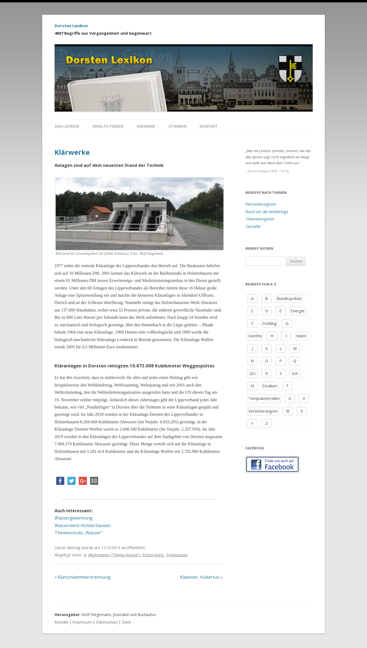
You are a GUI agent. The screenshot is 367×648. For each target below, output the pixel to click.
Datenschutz (107, 622)
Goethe (255, 335)
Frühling (269, 323)
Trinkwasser (177, 554)
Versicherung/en (262, 411)
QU (252, 373)
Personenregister (261, 204)
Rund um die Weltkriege (266, 211)
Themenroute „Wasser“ (78, 533)
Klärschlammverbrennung (83, 577)
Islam (301, 335)
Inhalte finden (107, 126)
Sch (295, 373)
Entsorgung (153, 554)
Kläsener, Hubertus (201, 577)
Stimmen (177, 126)
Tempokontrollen (264, 398)
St (252, 385)
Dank (126, 622)
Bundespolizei (289, 298)
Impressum (82, 622)
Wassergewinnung (73, 518)
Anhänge (146, 126)
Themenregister (260, 218)
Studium (269, 385)
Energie (297, 310)
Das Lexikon (67, 126)
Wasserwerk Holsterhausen (83, 525)
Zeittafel (253, 226)
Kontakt (208, 126)
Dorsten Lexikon (71, 25)
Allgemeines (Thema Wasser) (114, 554)
